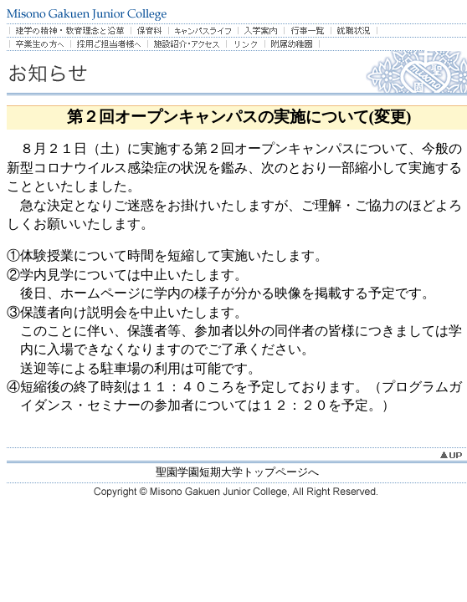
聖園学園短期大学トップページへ (237, 472)
